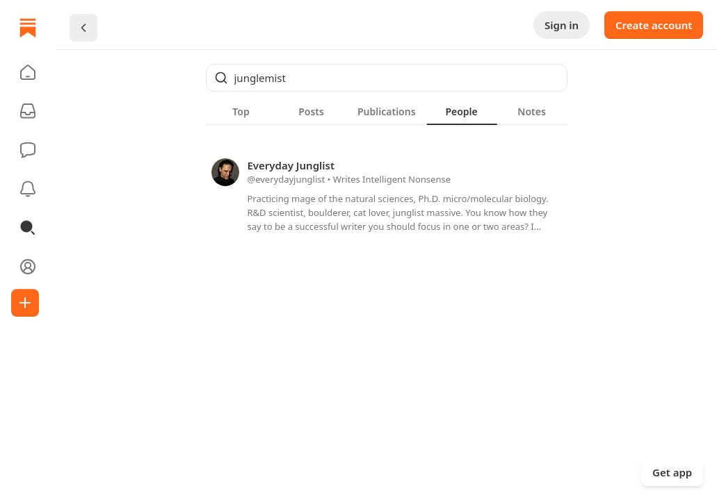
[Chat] (28, 150)
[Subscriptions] (28, 111)
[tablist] (386, 111)
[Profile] (28, 266)
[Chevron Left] (83, 28)
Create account (653, 25)
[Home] (28, 27)
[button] (28, 72)
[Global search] (386, 78)
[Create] (25, 303)
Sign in (562, 25)
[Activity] (28, 189)
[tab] (241, 111)
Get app (672, 472)
